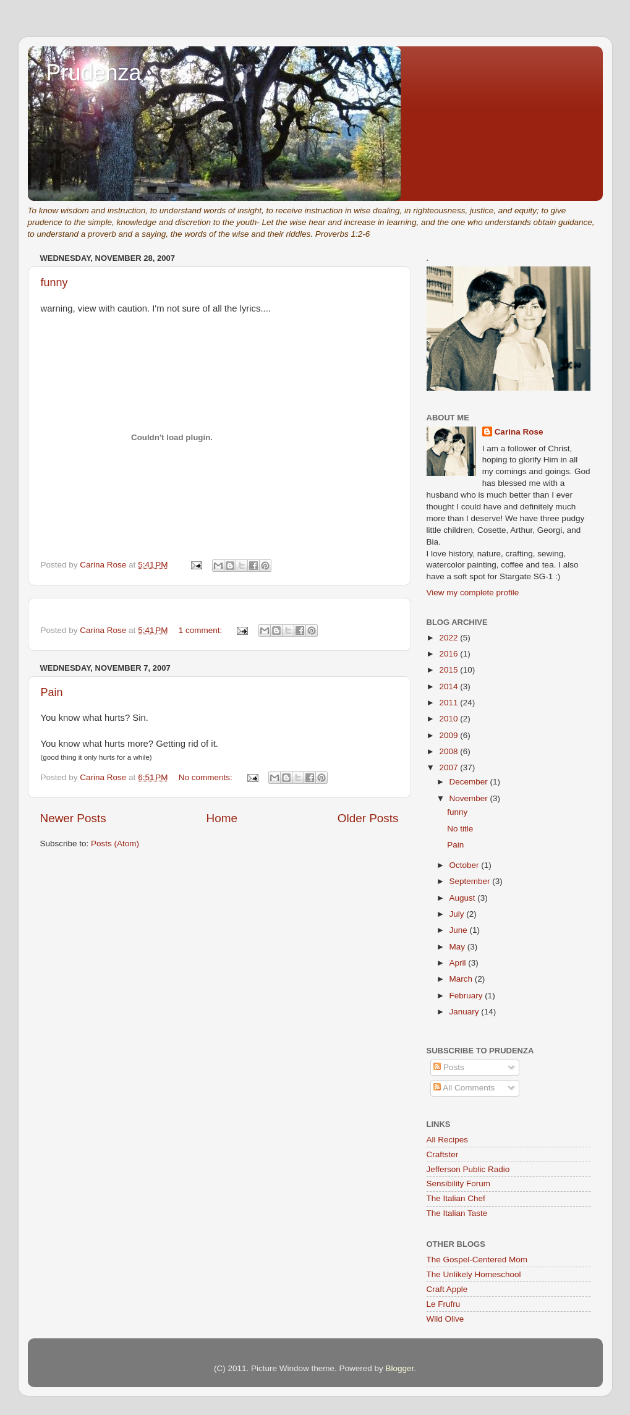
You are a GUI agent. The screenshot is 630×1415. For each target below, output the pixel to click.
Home (221, 818)
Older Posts (368, 818)
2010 (449, 718)
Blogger (400, 1368)
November (469, 798)
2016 (449, 653)
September (471, 881)
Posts (448, 1067)
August (463, 898)
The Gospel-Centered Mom (477, 1259)
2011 (449, 702)
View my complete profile (473, 592)
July (458, 914)
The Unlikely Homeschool (474, 1274)
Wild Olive (445, 1319)
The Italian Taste (457, 1213)
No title (460, 828)
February (467, 995)
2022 (449, 637)
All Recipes (448, 1139)
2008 (449, 751)
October (465, 865)
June (459, 930)
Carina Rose (519, 431)
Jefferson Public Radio (468, 1169)
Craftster (443, 1154)
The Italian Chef (456, 1198)
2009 (449, 735)
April (459, 962)
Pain (52, 692)
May (458, 946)
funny (54, 282)
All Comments (464, 1087)
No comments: (207, 777)
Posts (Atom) (115, 843)
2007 (449, 767)
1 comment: (201, 630)
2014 (449, 686)
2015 (449, 669)
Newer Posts (73, 818)
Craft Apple (447, 1289)
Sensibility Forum (459, 1183)
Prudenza (94, 72)
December (469, 781)
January (465, 1011)
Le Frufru (444, 1304)
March (462, 979)
